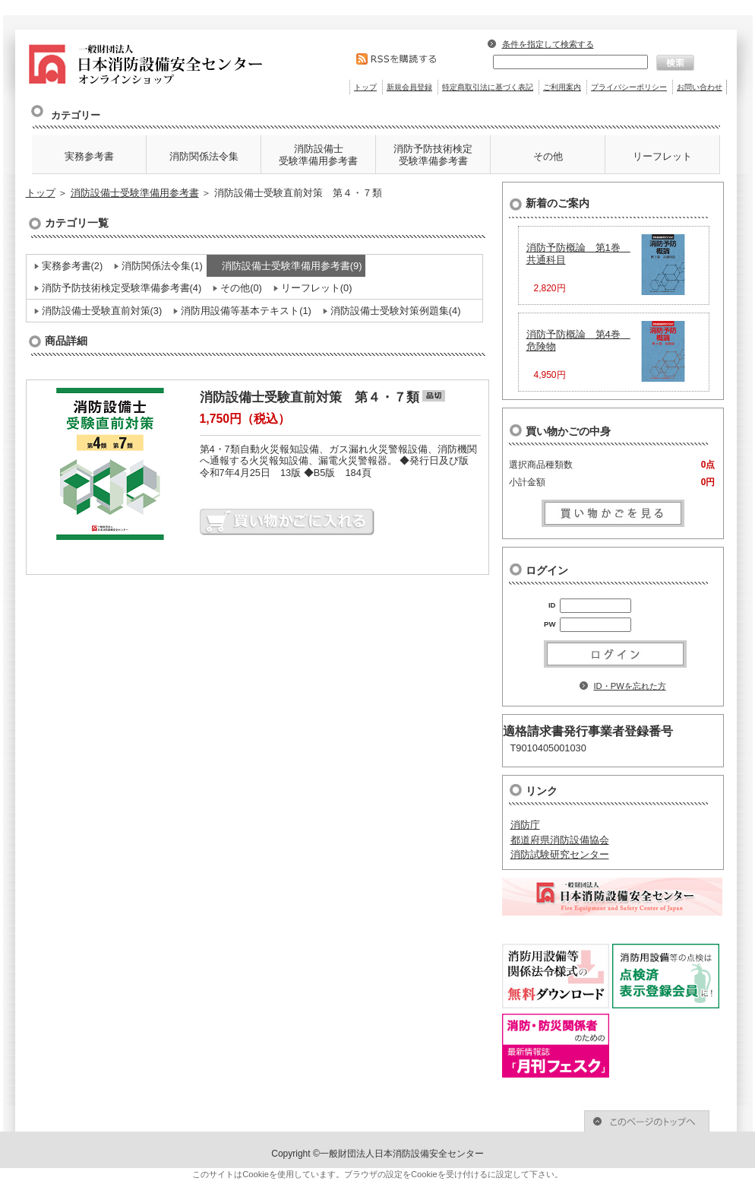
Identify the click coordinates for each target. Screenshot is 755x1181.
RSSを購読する (405, 59)
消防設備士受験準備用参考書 (135, 192)
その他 (548, 156)
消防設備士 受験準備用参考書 (318, 155)
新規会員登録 (409, 87)
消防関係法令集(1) (162, 265)
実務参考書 (89, 156)
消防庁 (525, 824)
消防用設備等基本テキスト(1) (246, 310)
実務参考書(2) (72, 265)
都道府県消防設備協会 (559, 840)
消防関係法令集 (204, 156)
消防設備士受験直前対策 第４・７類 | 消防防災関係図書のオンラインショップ (168, 61)
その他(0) (241, 288)
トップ (365, 87)
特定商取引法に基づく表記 (487, 87)
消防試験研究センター (559, 854)
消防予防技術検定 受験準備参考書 (432, 155)
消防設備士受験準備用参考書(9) (292, 265)
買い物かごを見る (612, 512)
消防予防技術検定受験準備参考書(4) (122, 288)
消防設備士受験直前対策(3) (102, 310)
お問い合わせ (699, 87)
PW (549, 624)
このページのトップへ (602, 1119)
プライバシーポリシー (629, 87)
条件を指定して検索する (548, 44)
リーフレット (662, 156)
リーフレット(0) (316, 288)
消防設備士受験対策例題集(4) (395, 310)
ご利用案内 (562, 87)
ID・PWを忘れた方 (630, 686)
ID (552, 605)
